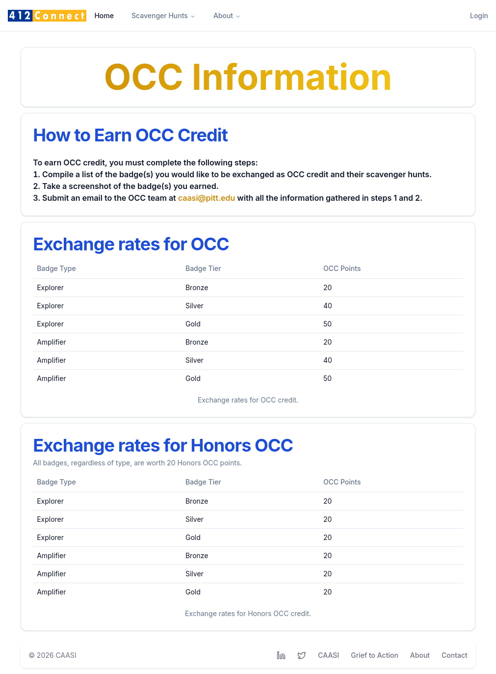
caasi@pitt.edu (206, 198)
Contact (455, 655)
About (227, 15)
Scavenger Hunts (163, 15)
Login (479, 15)
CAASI (65, 655)
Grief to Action (374, 655)
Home (104, 15)
